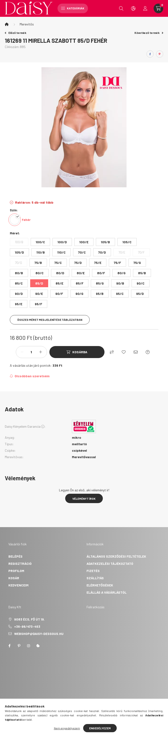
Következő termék (148, 32)
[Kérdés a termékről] (147, 352)
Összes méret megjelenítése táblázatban (49, 319)
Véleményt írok (84, 498)
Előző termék (15, 32)
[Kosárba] (76, 352)
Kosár (13, 578)
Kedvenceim (18, 585)
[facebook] (150, 54)
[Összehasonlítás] (111, 352)
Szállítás (95, 578)
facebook (9, 646)
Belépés (15, 556)
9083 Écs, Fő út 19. (29, 619)
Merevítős (27, 24)
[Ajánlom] (135, 352)
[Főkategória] (7, 24)
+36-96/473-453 (27, 626)
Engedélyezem (100, 728)
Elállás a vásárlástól (107, 592)
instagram (28, 646)
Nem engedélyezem (67, 728)
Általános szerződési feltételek (116, 556)
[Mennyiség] (31, 352)
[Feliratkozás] (30, 376)
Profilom (16, 571)
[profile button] (145, 8)
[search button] (121, 8)
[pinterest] (159, 54)
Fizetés (93, 571)
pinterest (19, 646)
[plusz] (40, 352)
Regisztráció (20, 563)
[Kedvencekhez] (123, 352)
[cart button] (158, 8)
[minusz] (22, 352)
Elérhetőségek (100, 585)
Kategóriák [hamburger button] (72, 8)
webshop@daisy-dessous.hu (39, 634)
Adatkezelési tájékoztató (110, 563)
